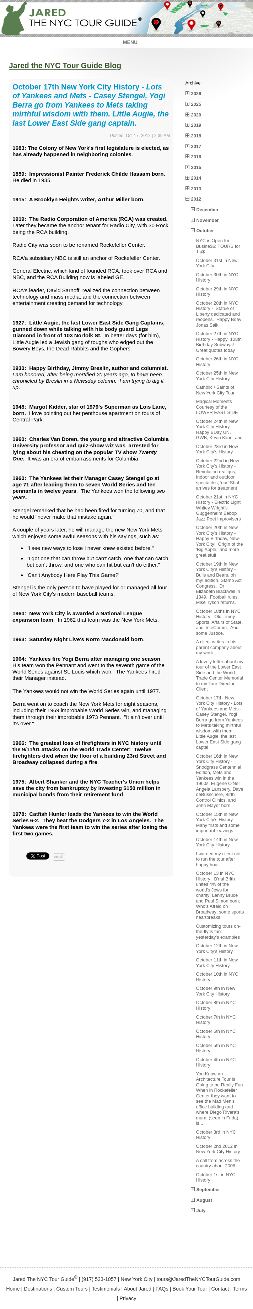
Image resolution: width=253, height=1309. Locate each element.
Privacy (127, 1298)
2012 (196, 199)
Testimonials (106, 1289)
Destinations (38, 1289)
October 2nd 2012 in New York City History (218, 1149)
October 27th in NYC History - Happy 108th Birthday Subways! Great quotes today (219, 342)
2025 (196, 104)
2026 (196, 93)
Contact (220, 1289)
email (59, 857)
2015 (196, 167)
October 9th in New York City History (215, 991)
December (208, 209)
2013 (196, 188)
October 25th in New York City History (217, 375)
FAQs (162, 1289)
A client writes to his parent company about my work (219, 647)
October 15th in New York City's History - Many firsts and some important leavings (218, 823)
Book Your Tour (189, 1289)
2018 (196, 135)
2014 (196, 178)
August (204, 1200)
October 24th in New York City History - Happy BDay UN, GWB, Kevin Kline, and (219, 430)
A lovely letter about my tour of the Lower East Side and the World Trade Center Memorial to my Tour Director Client (219, 675)
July (201, 1210)
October (205, 230)
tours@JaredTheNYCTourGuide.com (198, 1279)
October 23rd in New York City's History (217, 449)
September (208, 1189)
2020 (196, 115)
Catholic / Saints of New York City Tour (215, 390)
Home (13, 1289)
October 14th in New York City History (217, 842)
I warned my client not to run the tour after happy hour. (218, 859)
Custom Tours (72, 1289)
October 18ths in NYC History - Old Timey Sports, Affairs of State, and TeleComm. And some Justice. (219, 622)
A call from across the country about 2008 (218, 1163)
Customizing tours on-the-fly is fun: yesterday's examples (218, 931)
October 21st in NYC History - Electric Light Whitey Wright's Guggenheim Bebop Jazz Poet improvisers (218, 508)
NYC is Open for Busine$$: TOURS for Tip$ (218, 246)
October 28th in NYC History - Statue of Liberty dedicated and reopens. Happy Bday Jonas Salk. (219, 314)
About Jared (137, 1289)
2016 (196, 156)
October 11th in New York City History (217, 962)
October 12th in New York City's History (217, 948)
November (208, 220)
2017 (196, 146)
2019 (196, 125)
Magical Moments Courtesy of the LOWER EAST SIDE (217, 407)
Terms (240, 1289)
